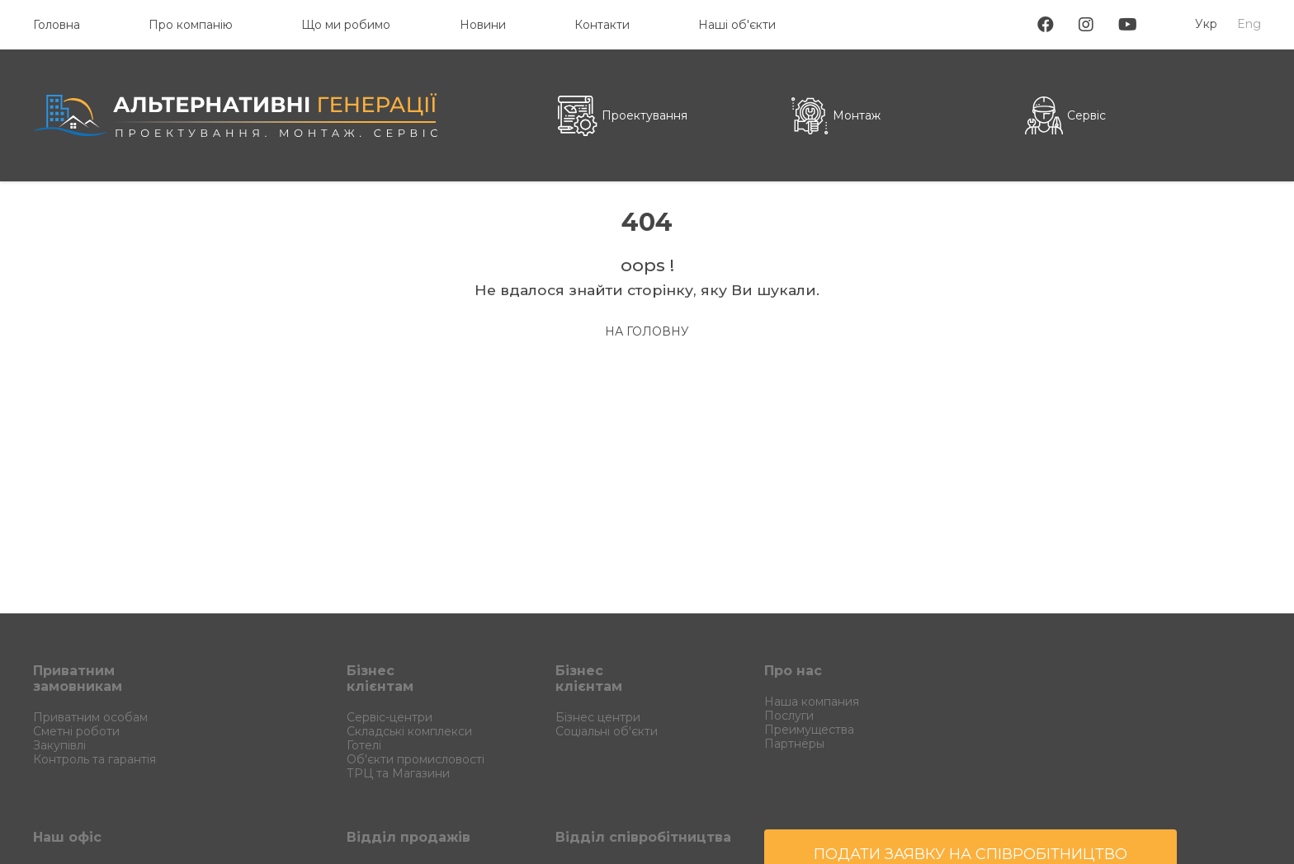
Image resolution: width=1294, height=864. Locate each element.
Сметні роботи (76, 731)
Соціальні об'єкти (606, 731)
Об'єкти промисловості (415, 759)
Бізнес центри (597, 717)
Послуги (789, 715)
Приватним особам (90, 717)
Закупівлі (59, 745)
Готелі (364, 745)
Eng (1249, 23)
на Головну (647, 331)
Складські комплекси (409, 731)
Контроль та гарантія (94, 759)
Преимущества (809, 729)
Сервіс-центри (389, 717)
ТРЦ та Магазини (398, 773)
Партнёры (794, 743)
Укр (1206, 23)
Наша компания (811, 701)
